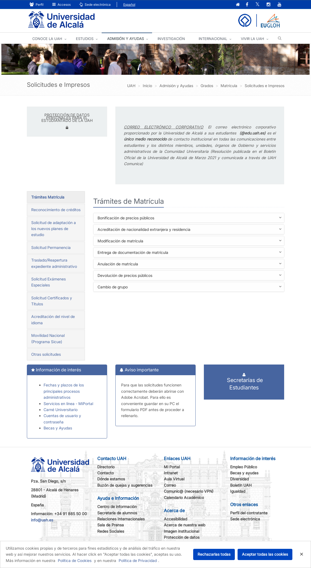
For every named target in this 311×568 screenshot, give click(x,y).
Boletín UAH (241, 485)
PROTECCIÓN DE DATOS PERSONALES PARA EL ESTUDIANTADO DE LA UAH (67, 118)
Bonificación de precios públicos (189, 218)
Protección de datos (181, 537)
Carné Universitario (61, 409)
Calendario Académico (184, 497)
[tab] (188, 218)
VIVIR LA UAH (252, 38)
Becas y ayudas (244, 473)
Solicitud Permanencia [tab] (51, 247)
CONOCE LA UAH (47, 38)
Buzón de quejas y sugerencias (124, 485)
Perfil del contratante (248, 512)
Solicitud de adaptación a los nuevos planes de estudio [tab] (53, 228)
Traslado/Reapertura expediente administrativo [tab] (54, 263)
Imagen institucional (181, 531)
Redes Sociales (110, 531)
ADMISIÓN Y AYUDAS (125, 38)
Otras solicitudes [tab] (46, 354)
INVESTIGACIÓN (171, 38)
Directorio (106, 466)
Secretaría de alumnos (117, 512)
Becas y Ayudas (58, 428)
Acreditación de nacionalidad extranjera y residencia (189, 230)
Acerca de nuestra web (184, 525)
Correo (170, 485)
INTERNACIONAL (213, 38)
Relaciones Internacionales (121, 519)
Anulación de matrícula (189, 264)
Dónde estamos (111, 479)
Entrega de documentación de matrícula (189, 253)
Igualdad (237, 491)
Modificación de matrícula (189, 241)
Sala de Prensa (110, 525)
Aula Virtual (174, 479)
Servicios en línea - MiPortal (68, 403)
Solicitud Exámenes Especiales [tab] (48, 282)
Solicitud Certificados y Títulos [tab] (51, 301)
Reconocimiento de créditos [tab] (56, 209)
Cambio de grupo (189, 287)
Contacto (105, 473)
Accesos (61, 4)
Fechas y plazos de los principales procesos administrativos (64, 391)
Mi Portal (172, 466)
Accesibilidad (175, 519)
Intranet (171, 473)
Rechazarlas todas (214, 554)
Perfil (37, 4)
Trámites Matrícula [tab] (47, 197)
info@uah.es (42, 520)
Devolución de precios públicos (189, 276)
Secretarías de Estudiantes (244, 382)
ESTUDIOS (84, 38)
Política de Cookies (75, 560)
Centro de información (117, 506)
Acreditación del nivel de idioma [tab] (53, 319)
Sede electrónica (95, 4)
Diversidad (239, 479)
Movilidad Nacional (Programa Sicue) (48, 338)
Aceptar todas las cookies (265, 554)
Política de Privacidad (138, 560)
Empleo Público (243, 466)
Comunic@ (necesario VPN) (188, 491)
